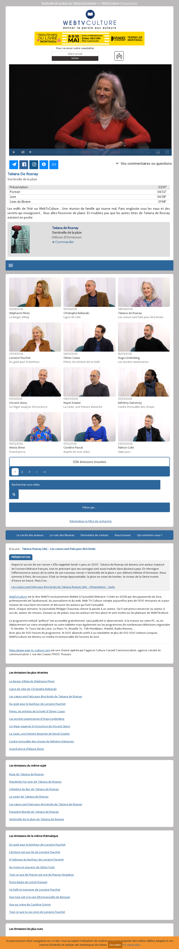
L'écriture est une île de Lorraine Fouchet (34, 852)
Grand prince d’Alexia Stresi (26, 748)
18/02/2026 (16, 443)
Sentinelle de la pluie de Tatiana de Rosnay (36, 819)
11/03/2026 (15, 398)
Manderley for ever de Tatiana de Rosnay (35, 781)
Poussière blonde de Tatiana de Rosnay (34, 811)
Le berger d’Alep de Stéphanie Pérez (32, 681)
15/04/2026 (70, 309)
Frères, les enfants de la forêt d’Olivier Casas (37, 711)
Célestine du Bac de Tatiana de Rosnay (34, 789)
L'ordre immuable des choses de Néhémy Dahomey (41, 741)
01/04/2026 (16, 353)
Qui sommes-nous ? (149, 535)
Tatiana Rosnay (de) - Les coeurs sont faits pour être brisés (58, 549)
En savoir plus (131, 944)
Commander (64, 242)
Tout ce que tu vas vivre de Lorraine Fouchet (37, 912)
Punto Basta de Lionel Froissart (28, 882)
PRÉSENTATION (20, 557)
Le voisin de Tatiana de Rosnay (28, 796)
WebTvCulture (110, 3)
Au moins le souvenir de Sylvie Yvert (32, 867)
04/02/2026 (125, 443)
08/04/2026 (125, 309)
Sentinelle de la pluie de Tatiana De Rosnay (68, 3)
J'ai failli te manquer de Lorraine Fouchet (34, 889)
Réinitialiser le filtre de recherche (91, 521)
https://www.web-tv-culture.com (30, 650)
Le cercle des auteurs (30, 535)
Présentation (129, 3)
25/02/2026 (125, 398)
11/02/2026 (69, 443)
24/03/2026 (70, 353)
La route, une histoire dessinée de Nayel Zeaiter (39, 733)
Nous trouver (123, 535)
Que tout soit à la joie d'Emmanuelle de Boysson (39, 897)
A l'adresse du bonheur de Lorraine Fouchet (36, 859)
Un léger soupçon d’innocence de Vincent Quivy (39, 726)
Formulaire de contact (94, 535)
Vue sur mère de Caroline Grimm (30, 904)
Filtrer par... (89, 507)
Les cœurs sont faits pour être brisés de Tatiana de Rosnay (45, 696)
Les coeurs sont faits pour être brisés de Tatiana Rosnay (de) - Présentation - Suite (63, 587)
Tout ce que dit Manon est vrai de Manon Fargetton (41, 874)
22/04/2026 (16, 309)
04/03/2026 (70, 398)
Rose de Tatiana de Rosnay (26, 774)
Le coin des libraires (62, 535)
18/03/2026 (125, 353)
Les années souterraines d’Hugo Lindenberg (36, 718)
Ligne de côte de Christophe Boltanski (33, 689)
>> (44, 471)
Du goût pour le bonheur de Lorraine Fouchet (37, 704)
